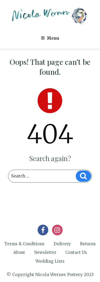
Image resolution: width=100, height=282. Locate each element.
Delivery (62, 243)
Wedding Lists (50, 261)
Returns (88, 243)
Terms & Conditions (24, 243)
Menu (50, 38)
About (19, 252)
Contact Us (76, 252)
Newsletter (45, 252)
